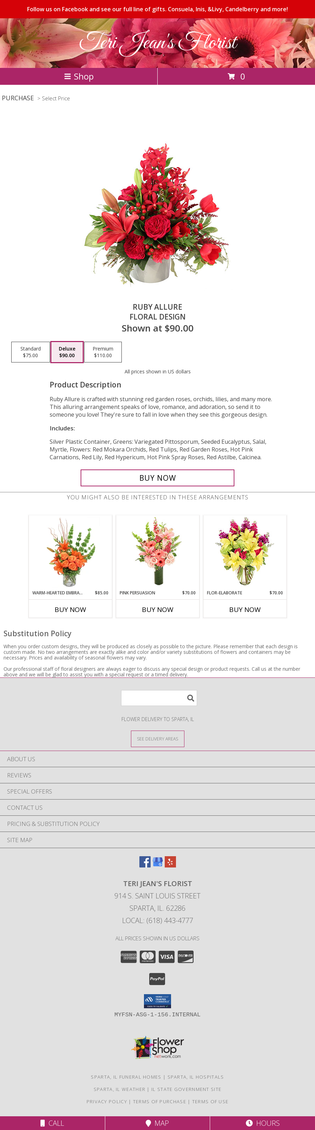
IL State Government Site (186, 1089)
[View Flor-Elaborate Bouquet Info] (244, 552)
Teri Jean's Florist (157, 43)
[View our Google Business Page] (157, 865)
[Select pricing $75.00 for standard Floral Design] (31, 352)
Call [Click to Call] (52, 1123)
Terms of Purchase (159, 1101)
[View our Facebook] (145, 865)
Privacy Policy (107, 1101)
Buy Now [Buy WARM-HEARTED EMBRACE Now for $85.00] (70, 609)
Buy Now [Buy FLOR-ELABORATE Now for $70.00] (245, 609)
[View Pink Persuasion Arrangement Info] (157, 552)
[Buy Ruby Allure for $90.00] (158, 477)
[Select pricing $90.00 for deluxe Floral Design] (67, 352)
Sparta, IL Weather (119, 1089)
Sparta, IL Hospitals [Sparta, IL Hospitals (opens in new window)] (196, 1077)
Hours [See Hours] (263, 1123)
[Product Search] (159, 698)
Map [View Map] (157, 1123)
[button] (157, 1001)
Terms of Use (210, 1101)
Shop (79, 76)
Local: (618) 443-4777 (157, 920)
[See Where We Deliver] (157, 738)
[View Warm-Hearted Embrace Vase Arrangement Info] (70, 552)
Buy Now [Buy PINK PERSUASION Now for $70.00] (158, 609)
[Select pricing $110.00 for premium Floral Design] (102, 352)
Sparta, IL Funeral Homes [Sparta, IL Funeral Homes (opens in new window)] (126, 1077)
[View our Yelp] (170, 865)
